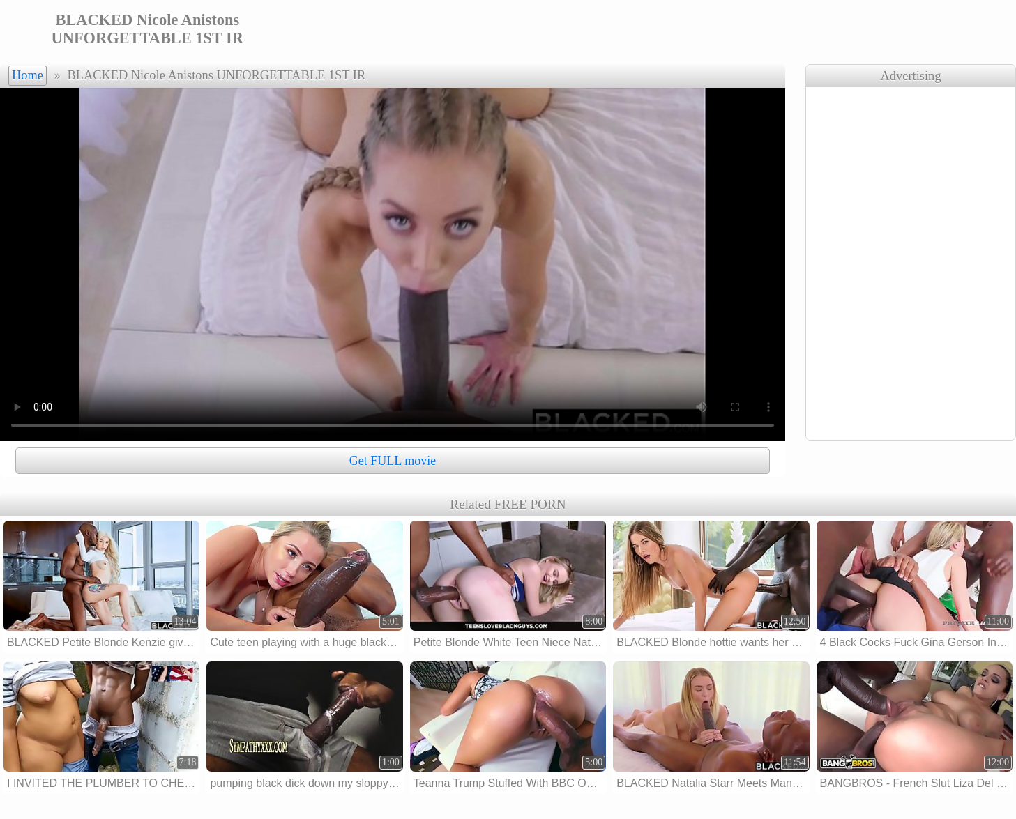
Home (27, 75)
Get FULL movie (392, 461)
